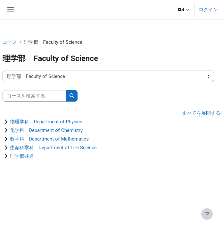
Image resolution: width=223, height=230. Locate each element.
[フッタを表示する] (207, 214)
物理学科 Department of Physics (46, 122)
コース (10, 42)
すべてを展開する (201, 113)
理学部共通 (22, 156)
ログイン (208, 9)
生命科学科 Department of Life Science (53, 147)
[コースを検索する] (34, 96)
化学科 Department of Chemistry (46, 130)
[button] (183, 9)
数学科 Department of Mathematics (49, 139)
